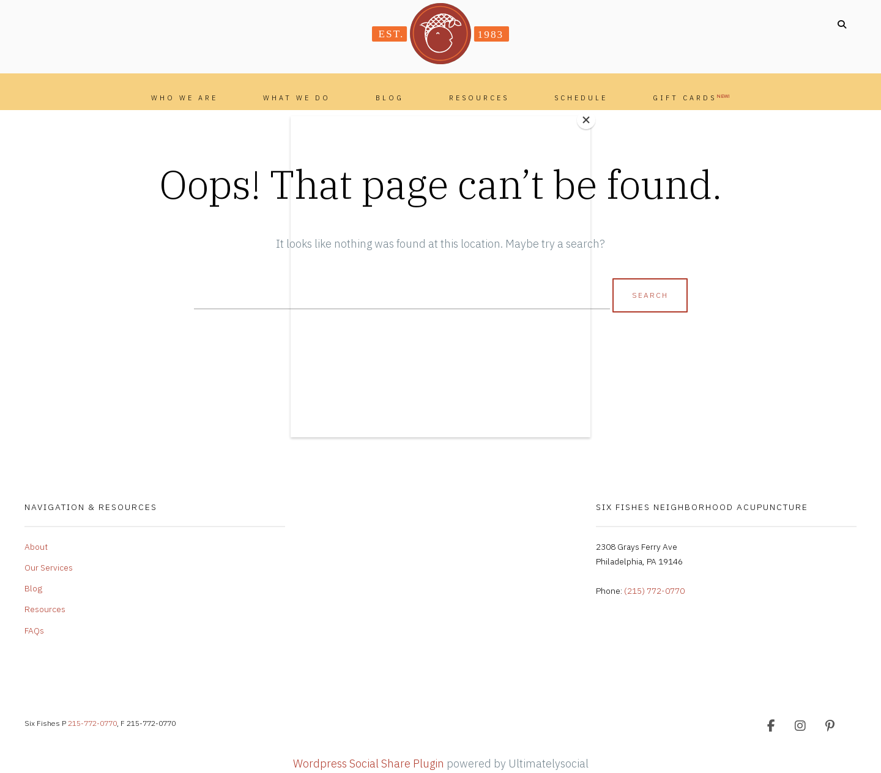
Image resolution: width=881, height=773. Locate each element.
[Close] (587, 119)
